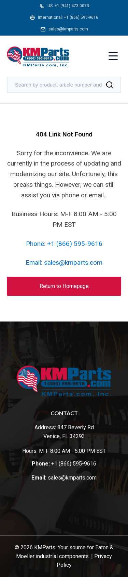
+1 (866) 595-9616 (81, 17)
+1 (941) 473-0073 (72, 5)
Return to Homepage (64, 286)
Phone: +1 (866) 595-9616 (64, 244)
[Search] (109, 85)
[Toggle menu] (113, 57)
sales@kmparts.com (68, 29)
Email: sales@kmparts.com (64, 262)
